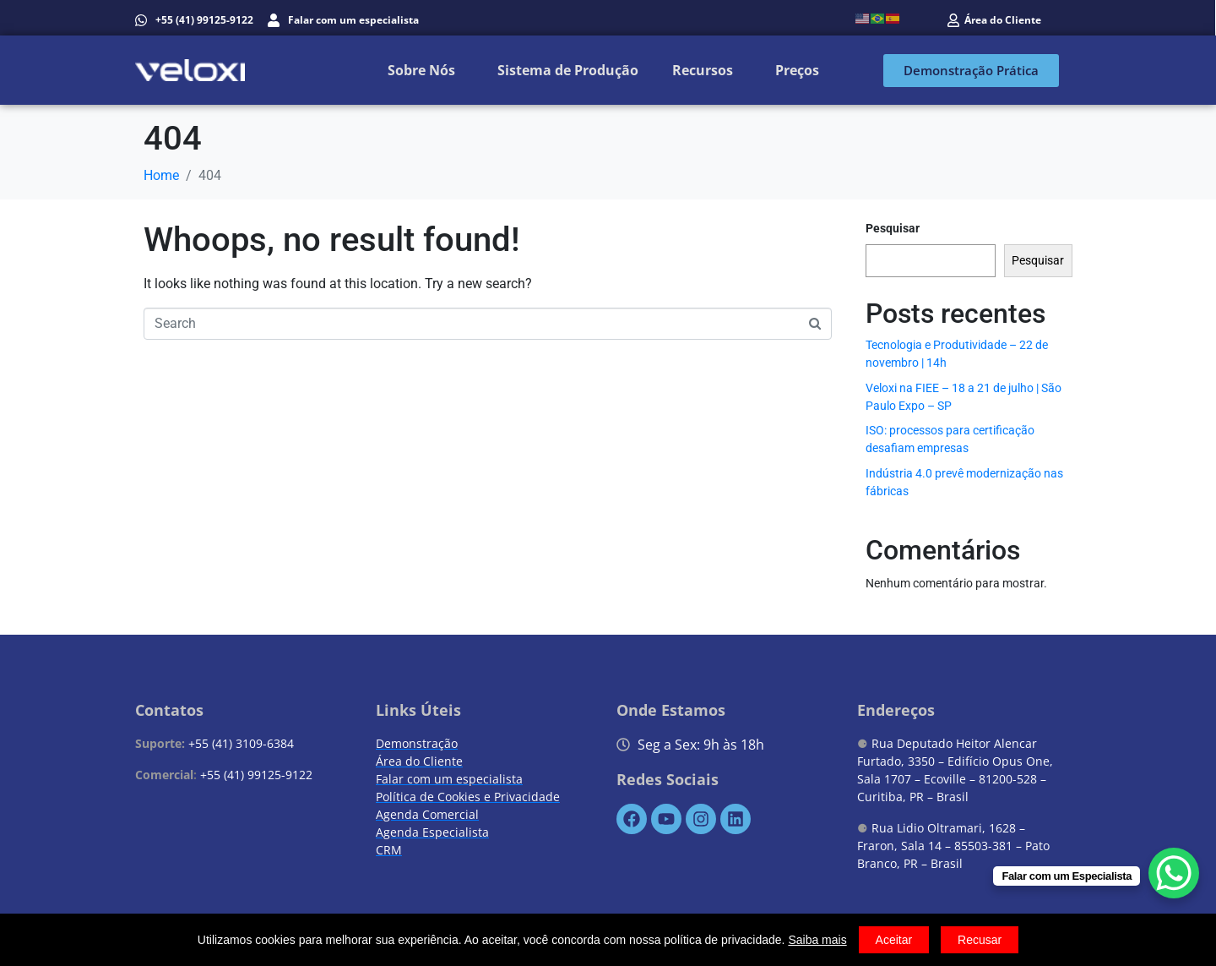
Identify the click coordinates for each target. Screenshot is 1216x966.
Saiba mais (817, 940)
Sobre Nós (421, 70)
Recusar (980, 940)
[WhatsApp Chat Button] (1173, 873)
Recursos (702, 70)
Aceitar (894, 940)
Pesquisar (893, 228)
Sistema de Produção (567, 70)
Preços (797, 70)
